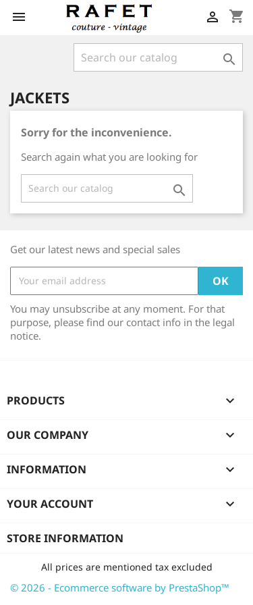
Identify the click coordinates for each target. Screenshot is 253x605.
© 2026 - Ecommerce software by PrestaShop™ (119, 587)
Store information (65, 538)
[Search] (158, 57)
